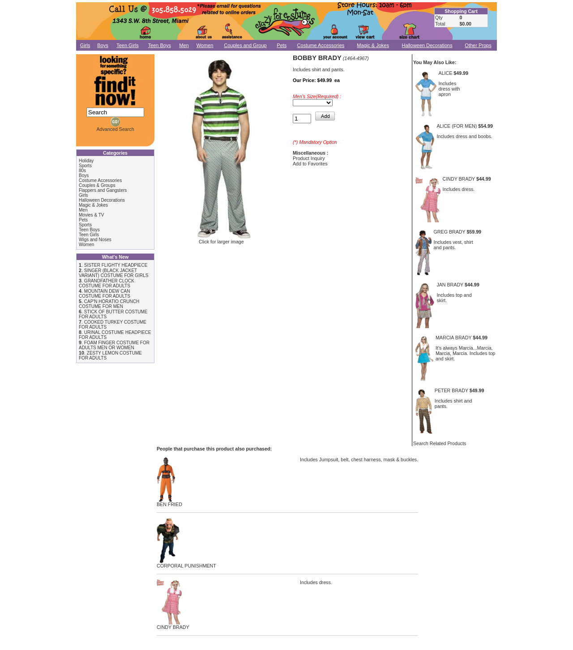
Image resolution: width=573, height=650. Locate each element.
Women (205, 45)
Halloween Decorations (427, 45)
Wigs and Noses (95, 239)
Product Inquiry (309, 158)
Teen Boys (159, 45)
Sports (85, 165)
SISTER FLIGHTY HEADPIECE (116, 265)
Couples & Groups (97, 185)
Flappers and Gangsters (103, 190)
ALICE (446, 73)
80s (82, 170)
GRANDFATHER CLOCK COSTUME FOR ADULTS (106, 283)
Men (183, 45)
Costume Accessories (321, 45)
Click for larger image (222, 239)
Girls (85, 45)
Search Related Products (439, 443)
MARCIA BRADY (453, 337)
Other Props (478, 45)
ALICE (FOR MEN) (456, 126)
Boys (102, 45)
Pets (281, 45)
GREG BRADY (450, 231)
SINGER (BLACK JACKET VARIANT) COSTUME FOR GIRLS (113, 273)
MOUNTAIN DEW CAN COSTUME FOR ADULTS (104, 294)
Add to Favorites (310, 163)
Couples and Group (245, 45)
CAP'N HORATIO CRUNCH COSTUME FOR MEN (109, 304)
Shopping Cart (461, 11)
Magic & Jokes (373, 45)
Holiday (86, 160)
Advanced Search (115, 129)
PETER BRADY (451, 390)
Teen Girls (127, 45)
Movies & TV (91, 214)
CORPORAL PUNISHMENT (186, 563)
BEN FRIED (169, 502)
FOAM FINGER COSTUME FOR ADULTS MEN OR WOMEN (114, 345)
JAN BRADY (449, 284)
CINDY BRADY (459, 179)
